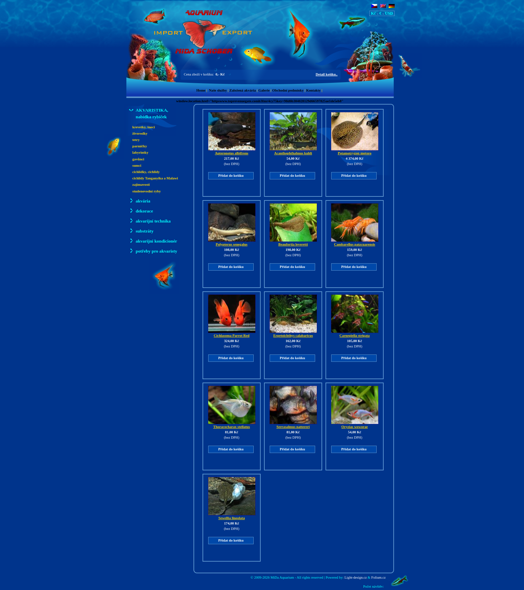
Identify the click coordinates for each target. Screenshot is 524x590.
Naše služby (218, 90)
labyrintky (140, 152)
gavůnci (138, 159)
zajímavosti (141, 184)
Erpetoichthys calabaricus (293, 333)
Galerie (264, 90)
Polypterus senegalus (232, 242)
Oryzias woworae (355, 425)
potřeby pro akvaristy (153, 251)
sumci (136, 165)
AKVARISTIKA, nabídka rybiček (148, 113)
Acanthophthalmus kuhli (293, 151)
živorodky (139, 133)
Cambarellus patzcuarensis (355, 242)
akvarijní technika (150, 221)
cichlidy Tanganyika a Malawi (155, 178)
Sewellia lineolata (232, 516)
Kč (373, 13)
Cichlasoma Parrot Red (232, 333)
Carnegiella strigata (355, 333)
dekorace (141, 210)
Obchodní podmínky (288, 90)
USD (389, 13)
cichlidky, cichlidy (146, 172)
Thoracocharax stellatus (232, 425)
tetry (136, 140)
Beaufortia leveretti (293, 242)
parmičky (139, 146)
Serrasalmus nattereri (293, 425)
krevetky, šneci (143, 127)
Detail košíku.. (327, 74)
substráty (141, 231)
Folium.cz (378, 577)
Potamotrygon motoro (355, 151)
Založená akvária (242, 90)
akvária (139, 200)
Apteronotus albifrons (232, 151)
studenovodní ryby (146, 191)
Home (201, 90)
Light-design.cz (356, 577)
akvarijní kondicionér (153, 241)
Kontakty (313, 90)
